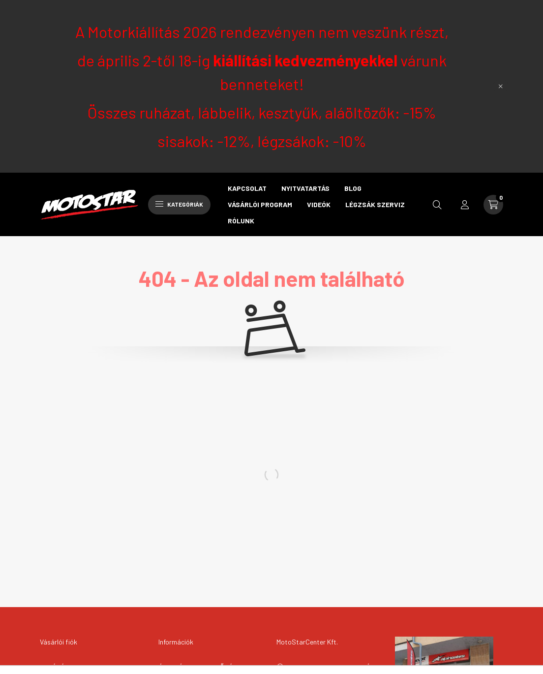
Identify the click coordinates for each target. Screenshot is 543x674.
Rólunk (241, 220)
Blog (353, 188)
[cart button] (493, 204)
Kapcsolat (247, 188)
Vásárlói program (260, 204)
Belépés (54, 667)
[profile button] (465, 204)
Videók (319, 204)
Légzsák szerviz (375, 204)
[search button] (437, 204)
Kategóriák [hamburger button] (179, 204)
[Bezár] (500, 86)
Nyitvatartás (305, 188)
